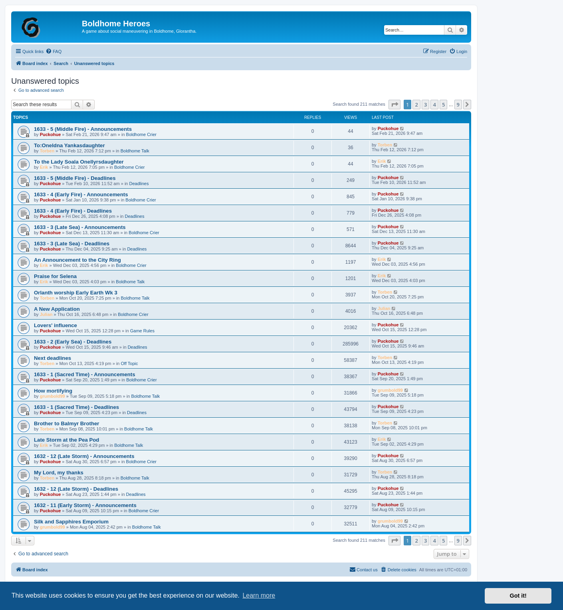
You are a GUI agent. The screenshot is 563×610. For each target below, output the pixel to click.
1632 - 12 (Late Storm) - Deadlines (76, 489)
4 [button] (434, 104)
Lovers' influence (55, 325)
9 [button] (458, 104)
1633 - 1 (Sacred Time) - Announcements (84, 374)
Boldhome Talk (135, 150)
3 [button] (425, 104)
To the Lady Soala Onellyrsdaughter (79, 162)
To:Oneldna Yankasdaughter (69, 145)
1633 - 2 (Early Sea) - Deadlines (72, 342)
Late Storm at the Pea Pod (66, 440)
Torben (47, 150)
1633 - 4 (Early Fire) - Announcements (81, 194)
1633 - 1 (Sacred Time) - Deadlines (76, 407)
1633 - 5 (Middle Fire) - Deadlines (74, 178)
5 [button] (443, 104)
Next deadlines (52, 358)
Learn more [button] (258, 595)
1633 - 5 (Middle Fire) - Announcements (83, 129)
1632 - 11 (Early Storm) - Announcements (85, 505)
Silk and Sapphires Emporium (71, 522)
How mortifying (53, 391)
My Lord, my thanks (58, 473)
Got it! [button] (518, 595)
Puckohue (50, 134)
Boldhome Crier (141, 134)
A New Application (57, 309)
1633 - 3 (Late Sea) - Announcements (80, 227)
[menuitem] (53, 51)
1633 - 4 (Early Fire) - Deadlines (73, 211)
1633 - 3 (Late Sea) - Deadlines (71, 244)
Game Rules (142, 330)
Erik (44, 167)
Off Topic (129, 363)
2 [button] (416, 104)
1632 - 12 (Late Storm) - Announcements (84, 456)
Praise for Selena (55, 276)
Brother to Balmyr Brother (66, 423)
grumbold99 (52, 396)
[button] (394, 104)
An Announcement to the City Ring (77, 260)
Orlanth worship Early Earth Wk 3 (75, 293)
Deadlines (139, 183)
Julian (46, 314)
